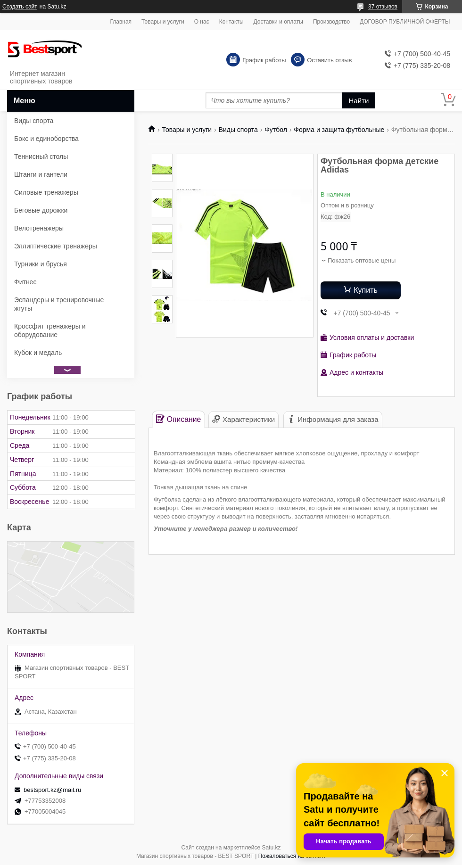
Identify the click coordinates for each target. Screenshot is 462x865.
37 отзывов (382, 6)
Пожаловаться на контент (292, 856)
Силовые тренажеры (46, 192)
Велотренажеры (39, 228)
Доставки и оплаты (278, 21)
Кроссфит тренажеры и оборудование (50, 330)
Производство (331, 21)
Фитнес (25, 282)
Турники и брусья (40, 264)
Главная (121, 21)
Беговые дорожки (40, 210)
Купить (366, 290)
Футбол (275, 129)
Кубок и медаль (38, 352)
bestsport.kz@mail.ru (52, 789)
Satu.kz (271, 847)
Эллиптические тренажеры (55, 246)
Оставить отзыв (329, 60)
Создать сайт (19, 6)
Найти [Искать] (359, 101)
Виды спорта (238, 129)
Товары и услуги (162, 21)
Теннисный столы (41, 156)
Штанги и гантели (40, 174)
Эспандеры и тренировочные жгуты (59, 304)
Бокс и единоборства (46, 138)
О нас (201, 21)
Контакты (231, 21)
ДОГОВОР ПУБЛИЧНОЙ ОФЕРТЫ (405, 21)
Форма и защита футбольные (339, 129)
